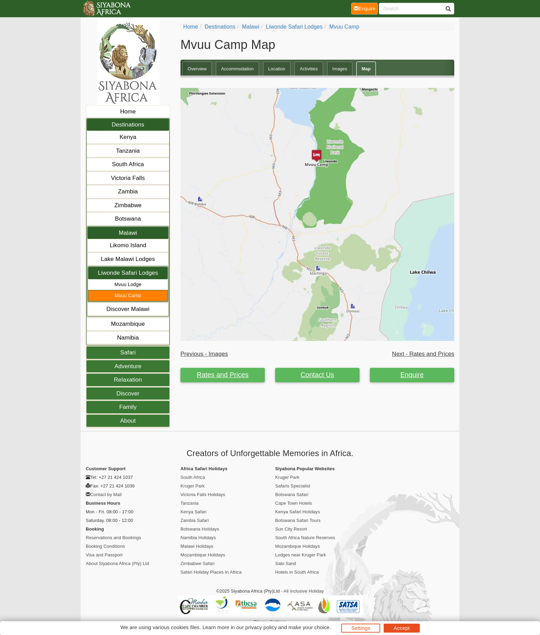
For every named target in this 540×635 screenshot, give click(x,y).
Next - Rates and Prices (423, 354)
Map (366, 68)
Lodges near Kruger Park (300, 554)
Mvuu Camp (128, 295)
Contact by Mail (106, 494)
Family (128, 407)
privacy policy (261, 627)
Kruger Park (192, 485)
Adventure (127, 366)
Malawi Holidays (196, 546)
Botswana (128, 218)
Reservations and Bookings (113, 537)
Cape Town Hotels (293, 503)
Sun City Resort (291, 529)
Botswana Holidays (199, 529)
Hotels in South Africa (297, 572)
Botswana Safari (291, 494)
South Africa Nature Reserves (305, 537)
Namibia (128, 337)
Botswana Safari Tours (298, 520)
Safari (128, 352)
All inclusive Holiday (303, 591)
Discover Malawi (127, 309)
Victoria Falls (128, 178)
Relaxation (128, 379)
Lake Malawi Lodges (128, 259)
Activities (309, 68)
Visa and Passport (104, 554)
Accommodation (237, 68)
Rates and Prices (222, 375)
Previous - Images (204, 354)
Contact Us (317, 375)
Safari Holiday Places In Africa (210, 572)
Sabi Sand (285, 563)
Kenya (128, 137)
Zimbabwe (128, 205)
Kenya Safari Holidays (297, 511)
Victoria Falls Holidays (202, 494)
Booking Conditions (105, 546)
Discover (127, 393)
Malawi (128, 233)
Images (339, 68)
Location (276, 68)
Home (128, 111)
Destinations (128, 124)
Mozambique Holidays (202, 554)
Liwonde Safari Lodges (128, 273)
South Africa (128, 164)
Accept (401, 628)
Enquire (412, 375)
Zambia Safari (194, 520)
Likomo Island (128, 245)
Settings (360, 628)
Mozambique (128, 324)
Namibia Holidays (198, 537)
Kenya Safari (193, 511)
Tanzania (128, 151)
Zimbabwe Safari (197, 563)
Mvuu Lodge (127, 284)
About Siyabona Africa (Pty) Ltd (117, 563)
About (128, 420)
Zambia (128, 191)
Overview (197, 68)
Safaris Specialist (292, 485)
